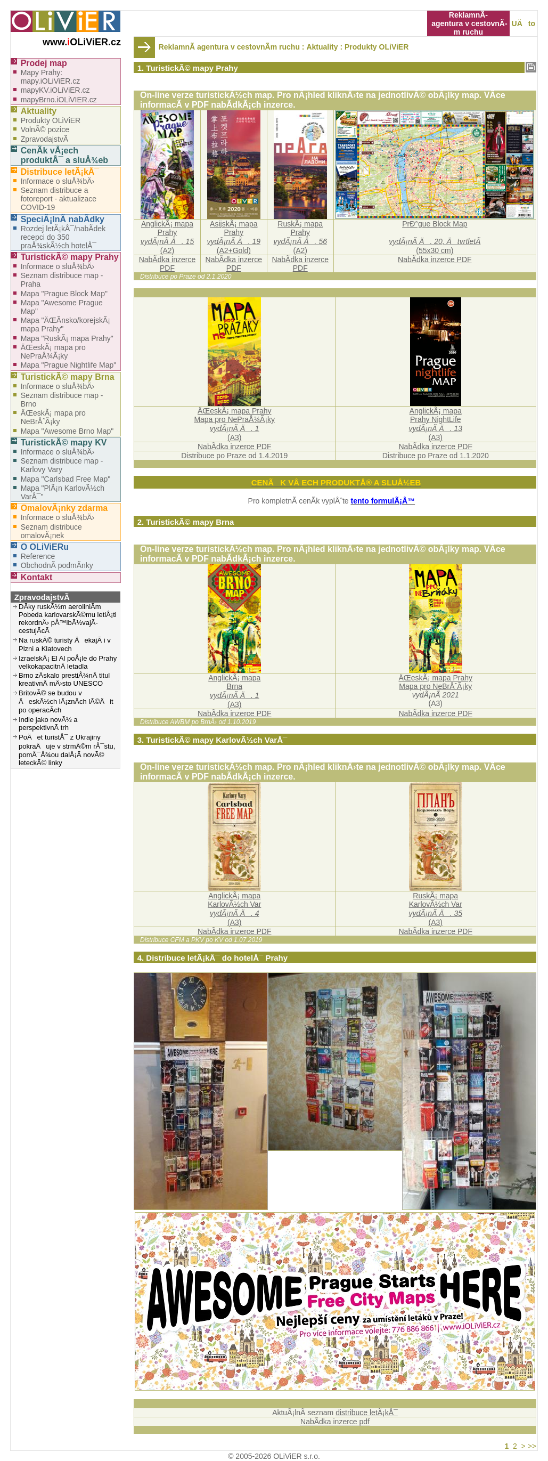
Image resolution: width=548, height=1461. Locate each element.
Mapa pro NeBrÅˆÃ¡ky (435, 686)
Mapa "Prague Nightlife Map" (69, 365)
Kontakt (37, 577)
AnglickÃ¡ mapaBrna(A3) (234, 691)
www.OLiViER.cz (82, 42)
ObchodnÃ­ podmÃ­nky (57, 565)
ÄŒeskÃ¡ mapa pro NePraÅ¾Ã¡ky (53, 351)
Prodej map (44, 63)
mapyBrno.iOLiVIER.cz (59, 99)
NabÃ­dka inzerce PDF (167, 263)
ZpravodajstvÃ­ (44, 139)
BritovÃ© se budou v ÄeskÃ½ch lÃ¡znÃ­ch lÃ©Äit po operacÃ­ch (66, 701)
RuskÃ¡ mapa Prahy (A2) (300, 237)
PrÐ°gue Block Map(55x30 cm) (434, 237)
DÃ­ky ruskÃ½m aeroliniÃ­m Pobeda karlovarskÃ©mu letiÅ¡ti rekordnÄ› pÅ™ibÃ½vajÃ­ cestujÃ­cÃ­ (68, 619)
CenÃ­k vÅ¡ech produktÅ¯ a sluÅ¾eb (64, 155)
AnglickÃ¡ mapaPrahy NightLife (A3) (436, 424)
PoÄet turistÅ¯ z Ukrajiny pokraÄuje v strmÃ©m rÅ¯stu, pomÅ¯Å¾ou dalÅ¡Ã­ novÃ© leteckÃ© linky (67, 750)
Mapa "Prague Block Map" (64, 293)
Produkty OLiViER (376, 47)
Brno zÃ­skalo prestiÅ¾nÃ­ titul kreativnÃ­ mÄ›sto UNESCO (64, 679)
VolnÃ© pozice (45, 129)
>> (532, 1446)
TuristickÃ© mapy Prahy (70, 257)
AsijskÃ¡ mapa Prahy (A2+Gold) (234, 237)
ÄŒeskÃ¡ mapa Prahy (436, 677)
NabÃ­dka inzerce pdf (335, 1421)
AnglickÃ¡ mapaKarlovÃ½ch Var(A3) (234, 909)
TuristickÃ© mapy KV (64, 442)
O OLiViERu (45, 546)
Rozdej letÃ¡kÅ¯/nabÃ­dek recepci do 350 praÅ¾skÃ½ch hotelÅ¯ (63, 237)
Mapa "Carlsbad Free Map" (66, 479)
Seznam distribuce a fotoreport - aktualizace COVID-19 (58, 199)
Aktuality (39, 111)
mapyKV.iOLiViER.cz (55, 90)
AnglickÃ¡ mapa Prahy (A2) (167, 237)
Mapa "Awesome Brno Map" (67, 431)
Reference (38, 556)
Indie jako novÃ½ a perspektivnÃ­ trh (48, 724)
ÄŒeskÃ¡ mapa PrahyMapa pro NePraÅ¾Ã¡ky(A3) (234, 424)
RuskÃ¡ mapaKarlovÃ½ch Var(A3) (436, 909)
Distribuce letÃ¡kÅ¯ (60, 171)
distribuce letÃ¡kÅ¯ (367, 1412)
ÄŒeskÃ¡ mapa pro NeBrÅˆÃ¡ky (53, 417)
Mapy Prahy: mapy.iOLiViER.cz (50, 76)
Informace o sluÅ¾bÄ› (58, 181)
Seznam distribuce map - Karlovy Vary (62, 465)
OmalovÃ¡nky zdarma (64, 508)
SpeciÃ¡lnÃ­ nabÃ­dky (62, 219)
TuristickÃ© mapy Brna (67, 377)
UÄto (523, 23)
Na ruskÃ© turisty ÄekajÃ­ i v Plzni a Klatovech (65, 644)
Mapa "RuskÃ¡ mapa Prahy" (67, 338)
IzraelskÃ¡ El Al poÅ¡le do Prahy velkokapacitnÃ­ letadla (68, 662)
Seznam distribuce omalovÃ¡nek (51, 531)
